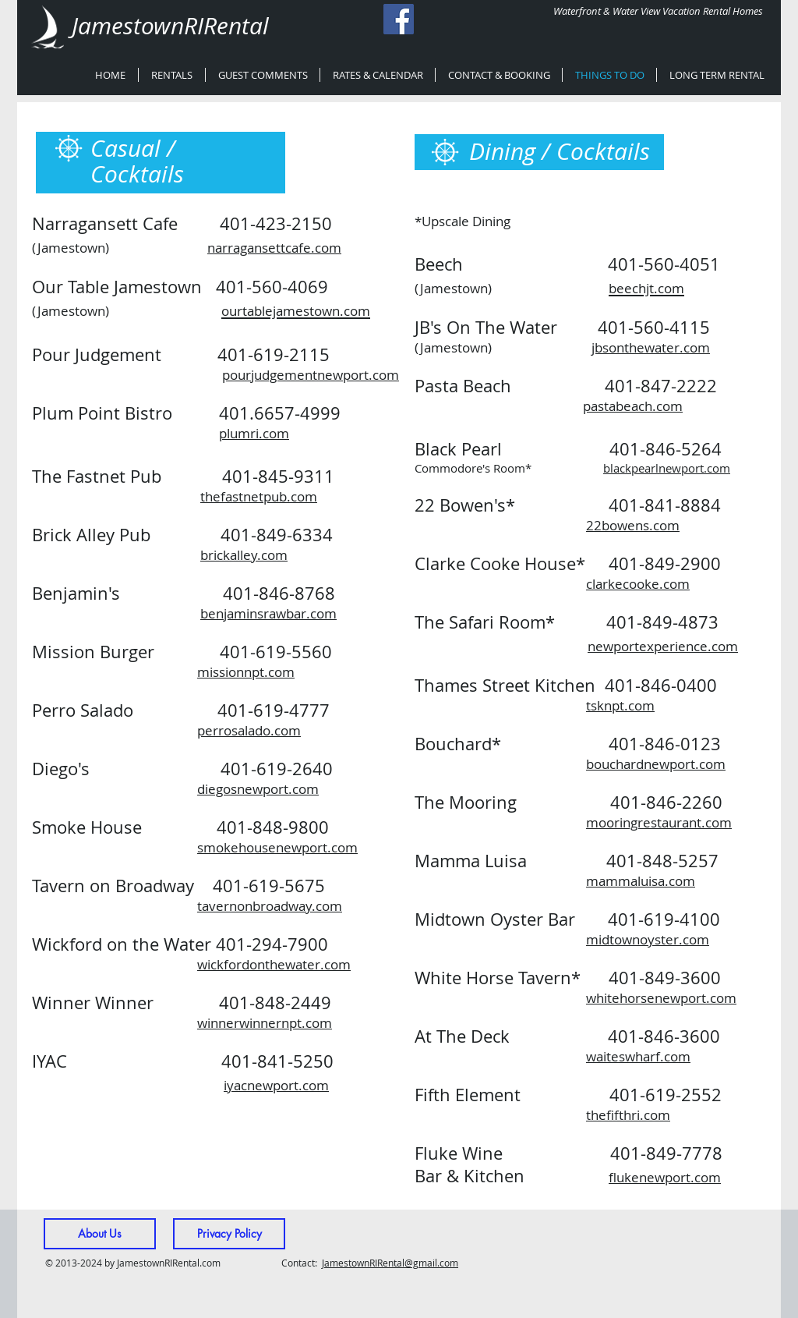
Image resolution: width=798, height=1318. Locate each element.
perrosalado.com (249, 730)
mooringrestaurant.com (659, 822)
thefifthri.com (628, 1115)
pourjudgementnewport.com (310, 375)
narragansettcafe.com (274, 248)
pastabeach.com (633, 406)
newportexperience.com (663, 646)
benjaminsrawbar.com (268, 613)
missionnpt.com (246, 672)
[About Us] (100, 1233)
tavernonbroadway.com (269, 906)
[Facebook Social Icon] (398, 19)
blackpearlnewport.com (666, 468)
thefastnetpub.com (258, 496)
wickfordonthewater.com (274, 964)
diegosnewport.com (258, 789)
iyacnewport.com (276, 1085)
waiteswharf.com (638, 1056)
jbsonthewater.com (650, 347)
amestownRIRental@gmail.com (391, 1262)
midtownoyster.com (647, 939)
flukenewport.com (665, 1177)
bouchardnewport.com (656, 764)
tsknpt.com (620, 705)
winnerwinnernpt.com (264, 1023)
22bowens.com (633, 525)
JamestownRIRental (170, 25)
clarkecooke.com (638, 584)
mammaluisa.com (640, 881)
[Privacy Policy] (229, 1233)
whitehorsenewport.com (661, 998)
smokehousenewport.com (277, 847)
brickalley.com (244, 555)
